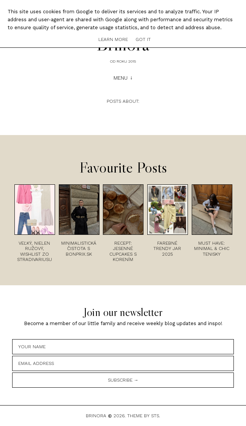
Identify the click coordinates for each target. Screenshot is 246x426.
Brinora (96, 415)
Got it (143, 39)
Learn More (113, 39)
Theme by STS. (143, 415)
